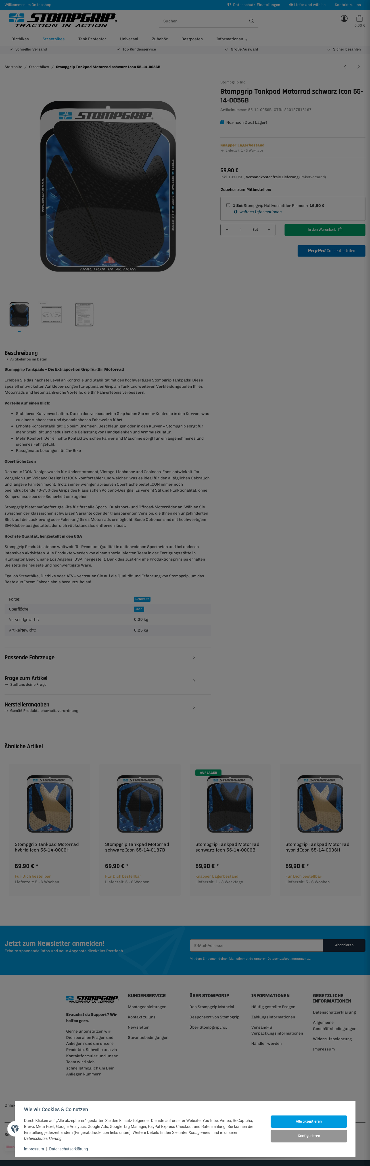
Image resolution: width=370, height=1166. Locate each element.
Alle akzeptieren (309, 1121)
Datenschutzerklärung (68, 1149)
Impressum (34, 1149)
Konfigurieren (309, 1135)
